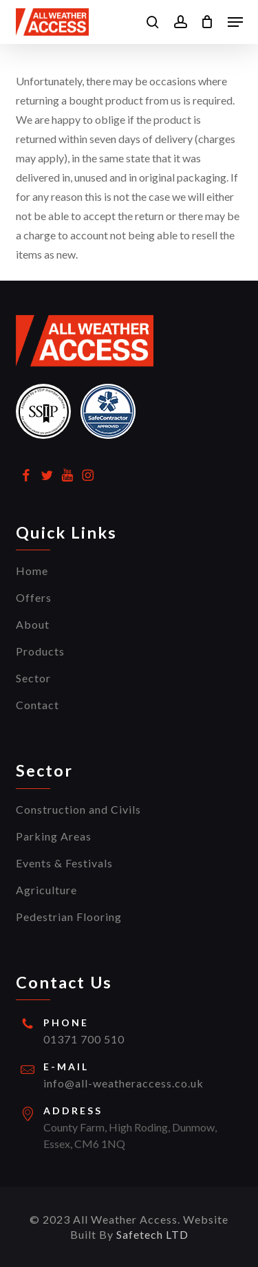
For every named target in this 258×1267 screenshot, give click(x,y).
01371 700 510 (84, 1039)
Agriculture (46, 889)
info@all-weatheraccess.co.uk (123, 1083)
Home (32, 570)
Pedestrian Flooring (69, 916)
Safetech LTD (152, 1234)
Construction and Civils (78, 809)
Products (40, 651)
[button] (235, 22)
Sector (33, 677)
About (33, 624)
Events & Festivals (64, 862)
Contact (37, 704)
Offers (34, 597)
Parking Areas (54, 836)
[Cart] (207, 22)
